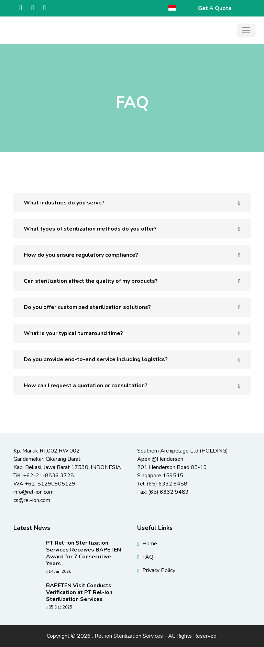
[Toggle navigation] (246, 30)
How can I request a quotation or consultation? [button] (85, 385)
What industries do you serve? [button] (64, 203)
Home (149, 543)
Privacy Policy (158, 570)
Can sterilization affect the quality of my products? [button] (91, 281)
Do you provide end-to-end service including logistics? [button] (96, 359)
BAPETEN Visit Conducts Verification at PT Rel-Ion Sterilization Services (79, 592)
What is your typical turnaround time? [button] (73, 333)
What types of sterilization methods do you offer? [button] (90, 229)
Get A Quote (215, 8)
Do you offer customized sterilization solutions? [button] (87, 307)
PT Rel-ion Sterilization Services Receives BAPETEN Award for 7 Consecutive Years (83, 553)
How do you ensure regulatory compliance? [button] (81, 255)
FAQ (147, 557)
